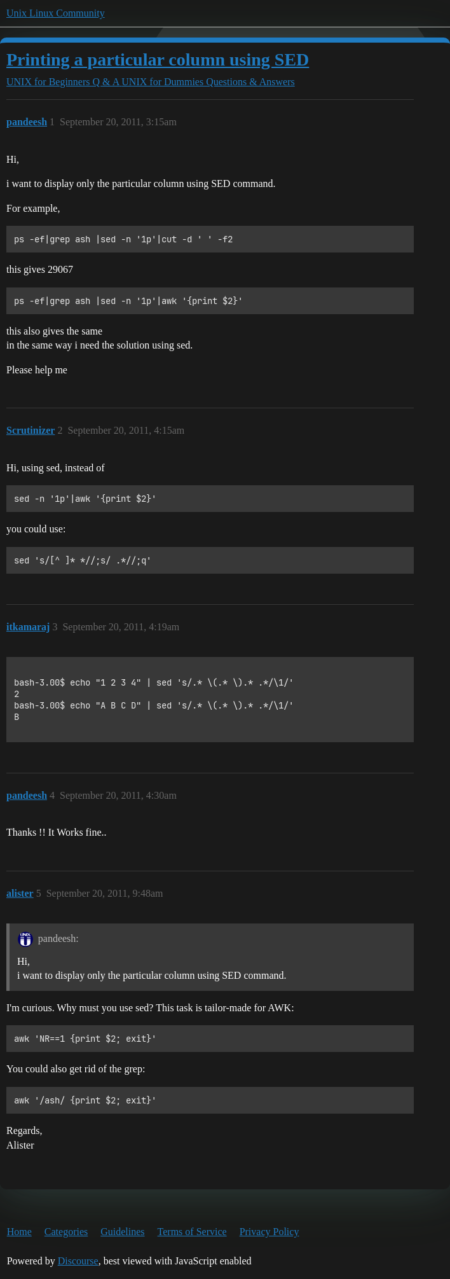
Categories (66, 1231)
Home (19, 1231)
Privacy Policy (269, 1231)
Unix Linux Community (55, 13)
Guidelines (122, 1231)
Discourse (78, 1260)
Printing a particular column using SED (157, 59)
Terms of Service (192, 1231)
